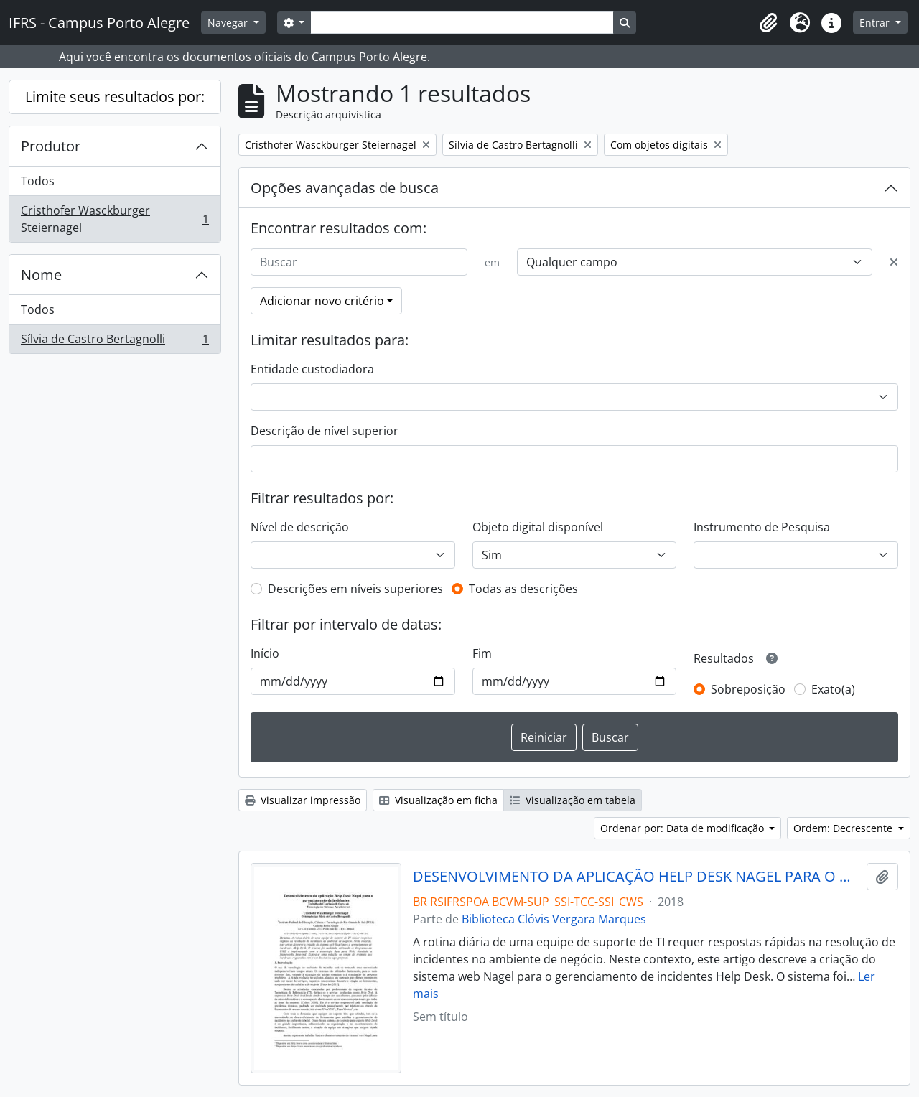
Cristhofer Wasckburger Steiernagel (114, 218)
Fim (482, 653)
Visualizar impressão (302, 800)
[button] (768, 23)
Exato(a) (833, 689)
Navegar (229, 22)
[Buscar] (359, 262)
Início (265, 653)
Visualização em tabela (572, 800)
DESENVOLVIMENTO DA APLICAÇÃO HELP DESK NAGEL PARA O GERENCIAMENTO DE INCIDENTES (637, 876)
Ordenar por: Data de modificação (683, 828)
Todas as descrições (523, 589)
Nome (41, 274)
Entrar (875, 22)
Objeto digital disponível (537, 527)
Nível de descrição (300, 527)
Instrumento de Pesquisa (762, 527)
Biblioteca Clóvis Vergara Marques (554, 919)
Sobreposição (748, 689)
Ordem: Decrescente (844, 828)
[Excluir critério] (894, 262)
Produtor (50, 146)
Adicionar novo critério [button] (322, 301)
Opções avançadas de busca (345, 187)
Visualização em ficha (438, 800)
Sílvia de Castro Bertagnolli (114, 341)
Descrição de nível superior (324, 431)
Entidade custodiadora (312, 369)
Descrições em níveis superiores (355, 589)
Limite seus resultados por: (115, 96)
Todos (38, 181)
